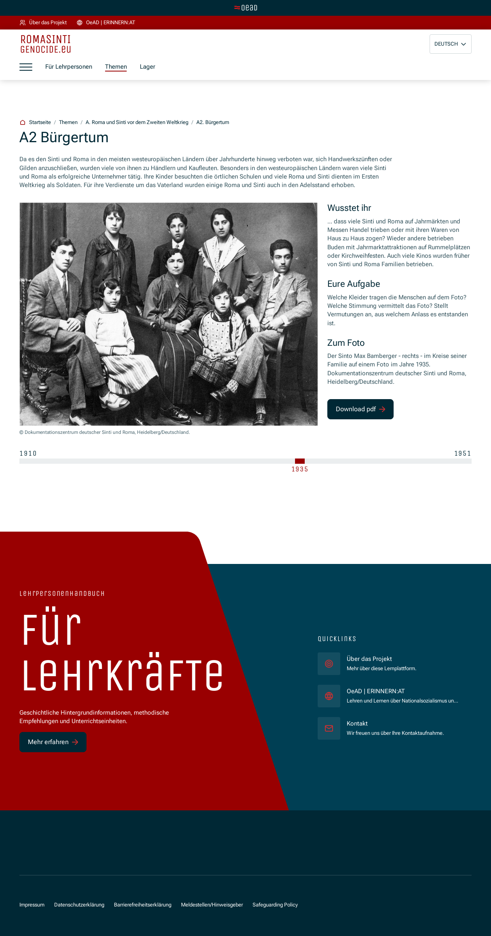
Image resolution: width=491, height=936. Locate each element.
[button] (451, 44)
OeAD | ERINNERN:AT (403, 691)
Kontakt (357, 723)
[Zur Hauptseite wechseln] (245, 7)
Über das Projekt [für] (369, 659)
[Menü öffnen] (25, 67)
